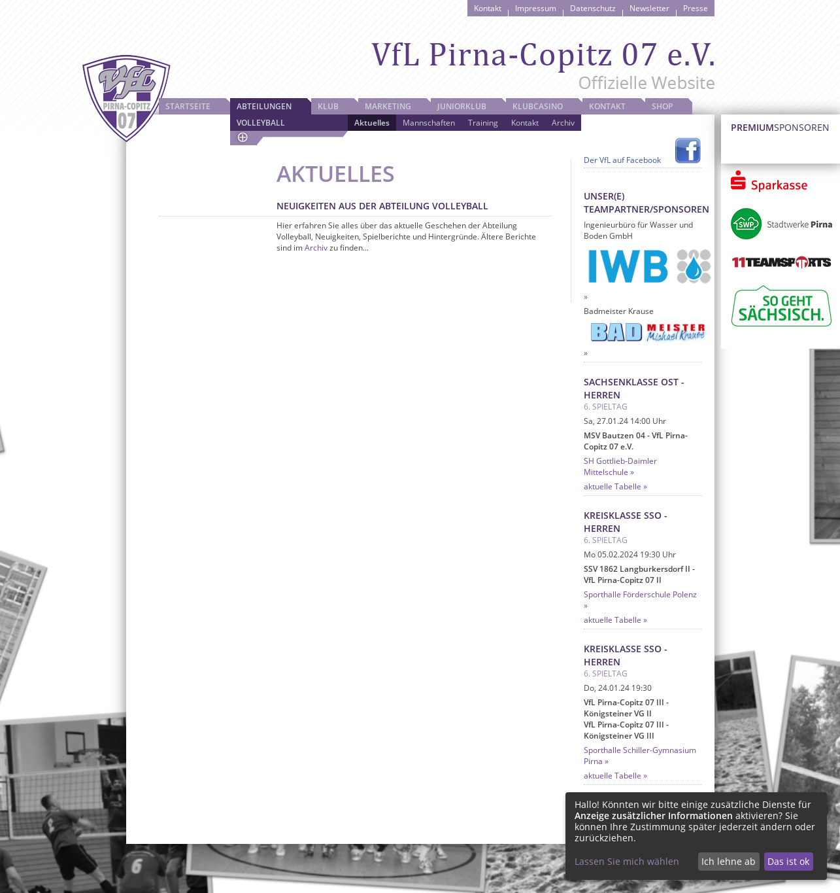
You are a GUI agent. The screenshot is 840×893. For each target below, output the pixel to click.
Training (483, 122)
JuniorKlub (461, 106)
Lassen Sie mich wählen (627, 861)
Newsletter (649, 8)
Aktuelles (372, 122)
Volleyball (261, 122)
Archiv (563, 122)
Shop (662, 106)
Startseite (187, 106)
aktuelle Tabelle (612, 486)
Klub (328, 106)
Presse (695, 8)
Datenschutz (593, 8)
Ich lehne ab (728, 861)
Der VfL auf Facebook (622, 160)
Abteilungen (264, 106)
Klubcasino (537, 106)
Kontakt (487, 8)
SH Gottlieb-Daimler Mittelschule (620, 466)
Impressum (535, 8)
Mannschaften (429, 122)
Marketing (388, 106)
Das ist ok (788, 861)
